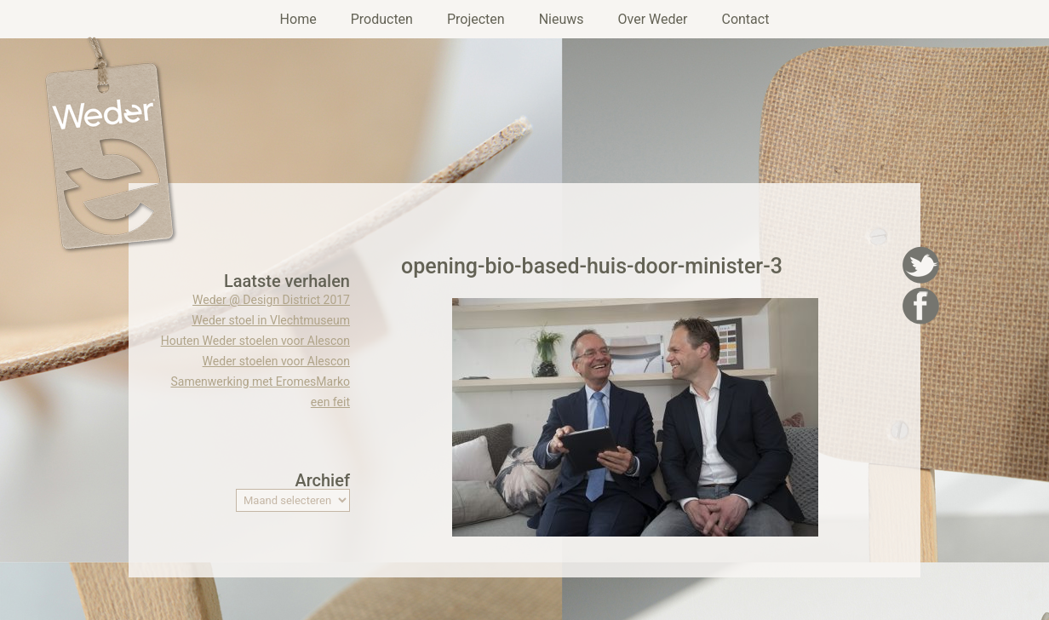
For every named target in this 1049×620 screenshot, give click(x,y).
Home (298, 19)
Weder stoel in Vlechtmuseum (271, 320)
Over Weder (653, 19)
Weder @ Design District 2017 (271, 300)
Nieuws (561, 19)
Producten (382, 19)
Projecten (476, 19)
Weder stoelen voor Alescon (276, 361)
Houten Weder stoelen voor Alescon (255, 340)
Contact (745, 19)
